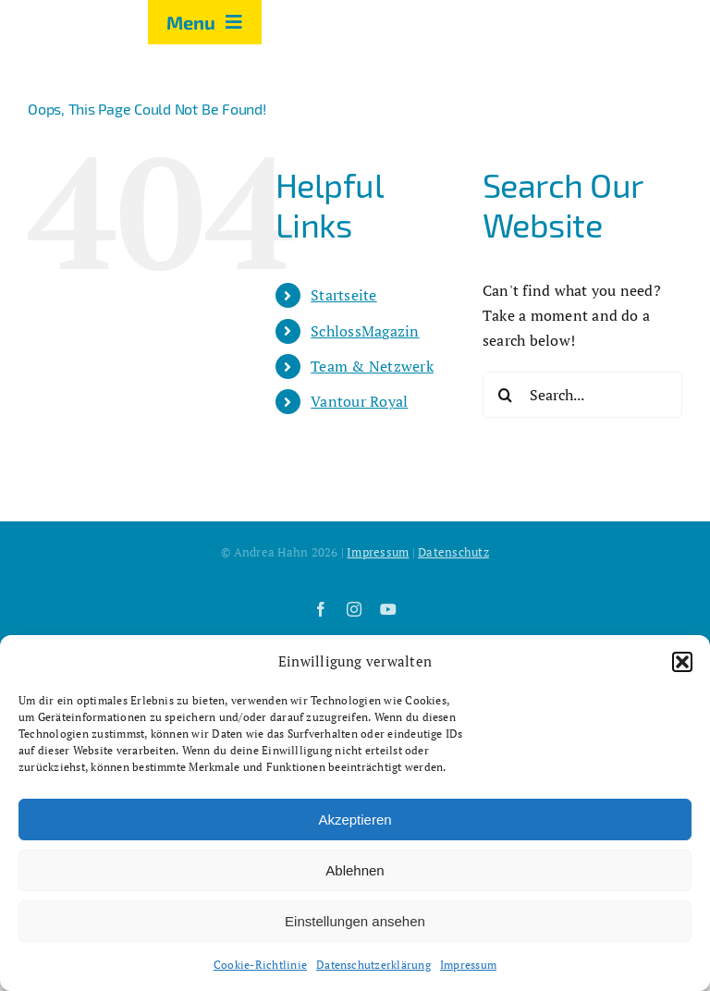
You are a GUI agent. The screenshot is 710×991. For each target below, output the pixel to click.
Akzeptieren (354, 819)
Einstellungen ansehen (355, 921)
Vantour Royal (359, 401)
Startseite (343, 295)
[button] (682, 662)
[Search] (506, 395)
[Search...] (582, 395)
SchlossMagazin (365, 331)
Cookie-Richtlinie (260, 965)
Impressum (468, 965)
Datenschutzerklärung (373, 965)
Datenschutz (453, 552)
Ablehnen (354, 870)
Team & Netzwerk (372, 366)
